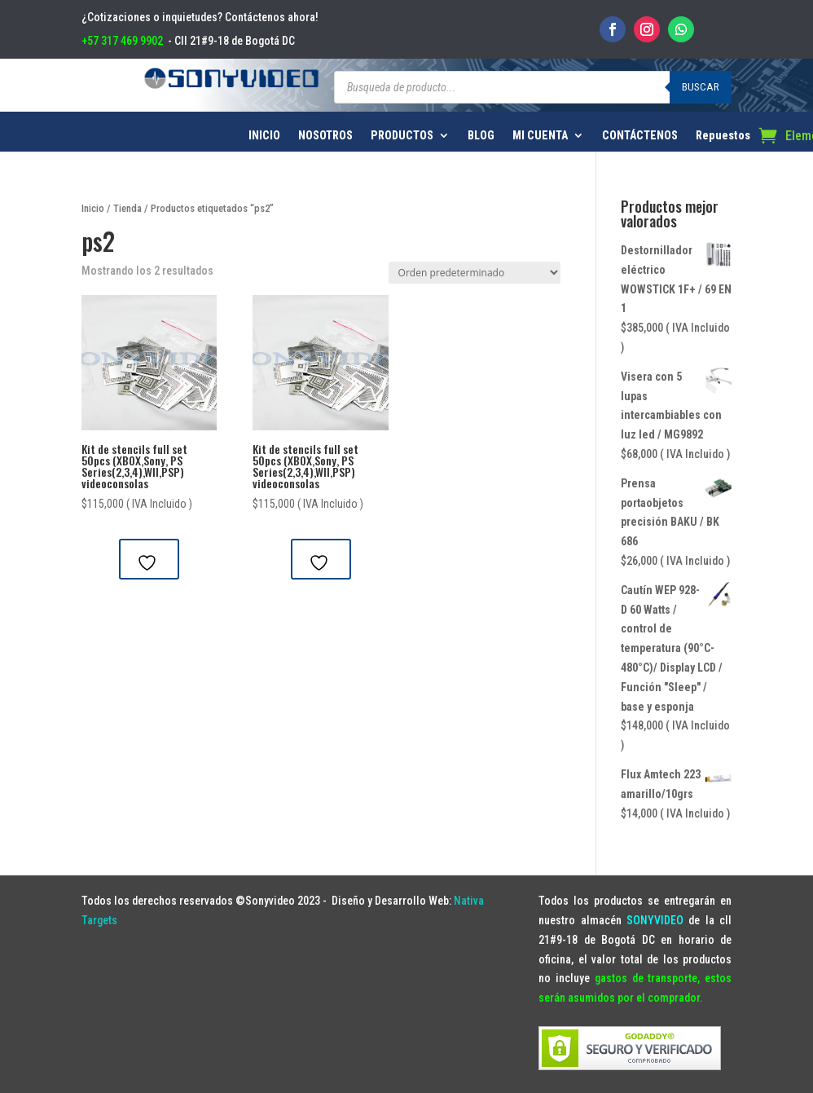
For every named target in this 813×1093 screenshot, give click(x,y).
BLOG (481, 136)
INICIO (264, 136)
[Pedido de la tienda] (474, 273)
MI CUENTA (540, 136)
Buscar (700, 87)
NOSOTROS (325, 136)
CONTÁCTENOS (640, 136)
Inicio (92, 208)
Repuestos (723, 136)
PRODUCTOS (402, 136)
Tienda (127, 208)
